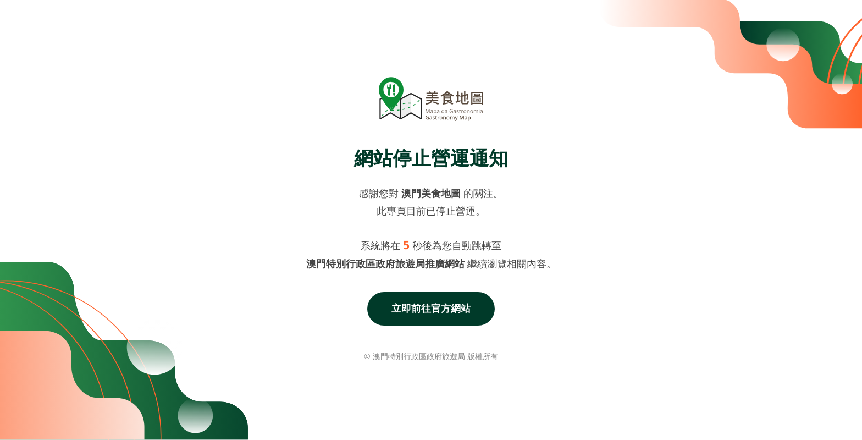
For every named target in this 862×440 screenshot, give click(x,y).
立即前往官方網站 (431, 308)
